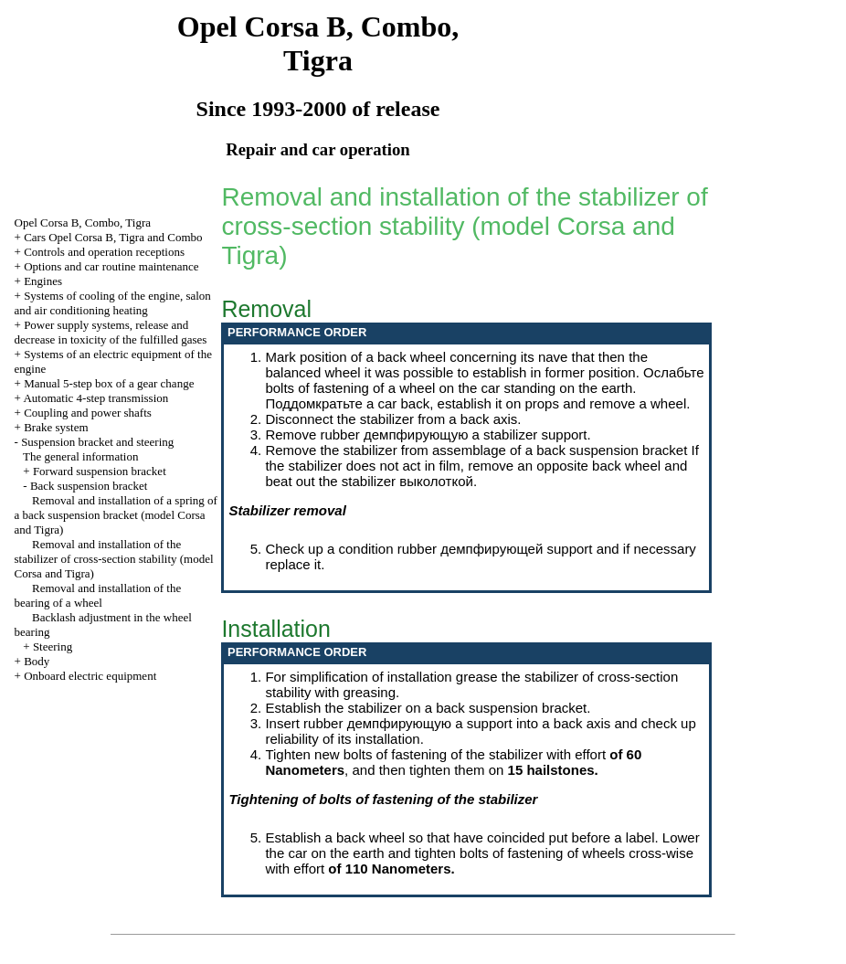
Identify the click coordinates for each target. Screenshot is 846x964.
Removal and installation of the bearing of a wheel (98, 595)
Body (36, 661)
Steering (52, 646)
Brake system (56, 427)
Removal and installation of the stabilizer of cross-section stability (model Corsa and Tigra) (114, 558)
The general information (80, 456)
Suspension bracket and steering (97, 442)
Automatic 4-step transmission (95, 398)
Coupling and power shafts (88, 412)
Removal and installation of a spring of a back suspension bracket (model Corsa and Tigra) (116, 514)
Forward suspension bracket (99, 471)
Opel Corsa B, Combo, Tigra (83, 222)
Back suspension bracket (89, 486)
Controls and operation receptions (104, 252)
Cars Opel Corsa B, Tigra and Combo (113, 237)
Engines (43, 281)
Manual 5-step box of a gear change (109, 383)
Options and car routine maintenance (111, 266)
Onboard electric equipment (90, 676)
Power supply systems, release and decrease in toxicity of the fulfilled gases (111, 332)
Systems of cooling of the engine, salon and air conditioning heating (113, 303)
